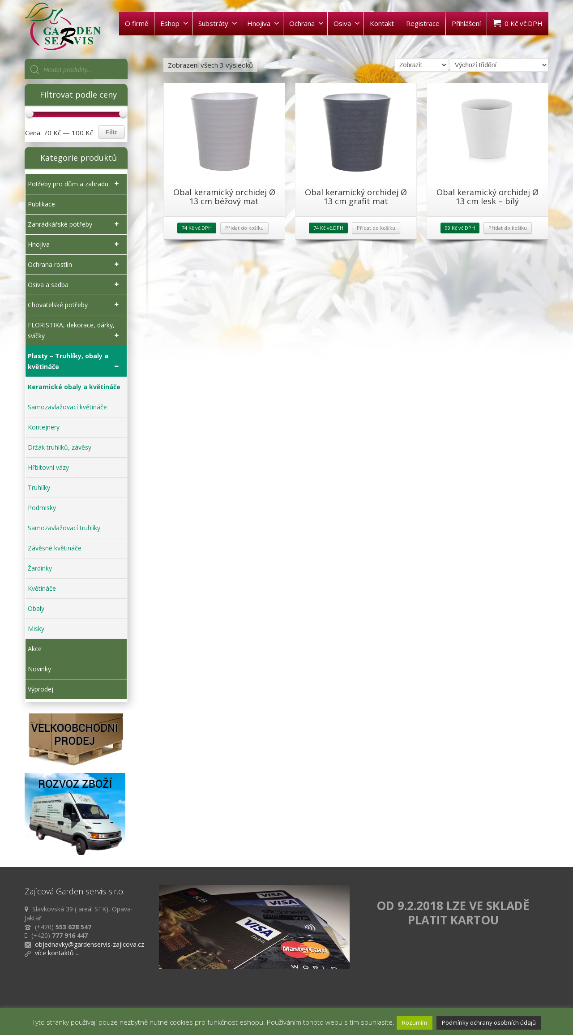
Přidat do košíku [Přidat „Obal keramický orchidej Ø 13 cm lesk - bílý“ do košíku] (507, 227)
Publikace (41, 204)
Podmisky (42, 507)
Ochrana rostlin (75, 264)
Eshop (174, 23)
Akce (35, 648)
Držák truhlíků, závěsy (59, 447)
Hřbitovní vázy (48, 467)
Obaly (36, 608)
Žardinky (40, 568)
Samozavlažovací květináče (67, 407)
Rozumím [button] (414, 1022)
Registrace (423, 23)
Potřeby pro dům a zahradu (75, 184)
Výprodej (40, 689)
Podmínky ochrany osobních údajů (489, 1022)
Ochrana (306, 23)
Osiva (347, 23)
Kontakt (382, 23)
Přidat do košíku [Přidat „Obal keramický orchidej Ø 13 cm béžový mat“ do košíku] (244, 227)
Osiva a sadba (75, 284)
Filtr (111, 132)
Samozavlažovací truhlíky (64, 528)
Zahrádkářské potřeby (75, 224)
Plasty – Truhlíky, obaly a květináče (75, 362)
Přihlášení (466, 23)
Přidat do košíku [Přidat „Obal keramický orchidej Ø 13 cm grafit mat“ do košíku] (376, 227)
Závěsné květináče (54, 548)
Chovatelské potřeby (75, 305)
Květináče (42, 588)
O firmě (136, 23)
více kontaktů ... (57, 953)
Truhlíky (39, 487)
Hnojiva (263, 23)
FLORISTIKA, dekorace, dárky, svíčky (75, 331)
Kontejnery (44, 427)
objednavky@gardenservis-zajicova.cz (89, 944)
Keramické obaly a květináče (74, 386)
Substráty (217, 23)
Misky (36, 628)
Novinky (39, 669)
